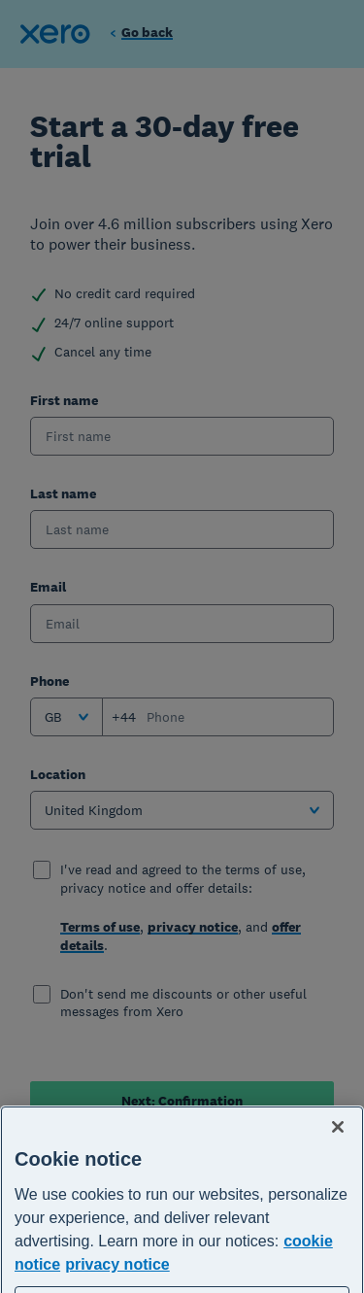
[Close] (337, 1150)
